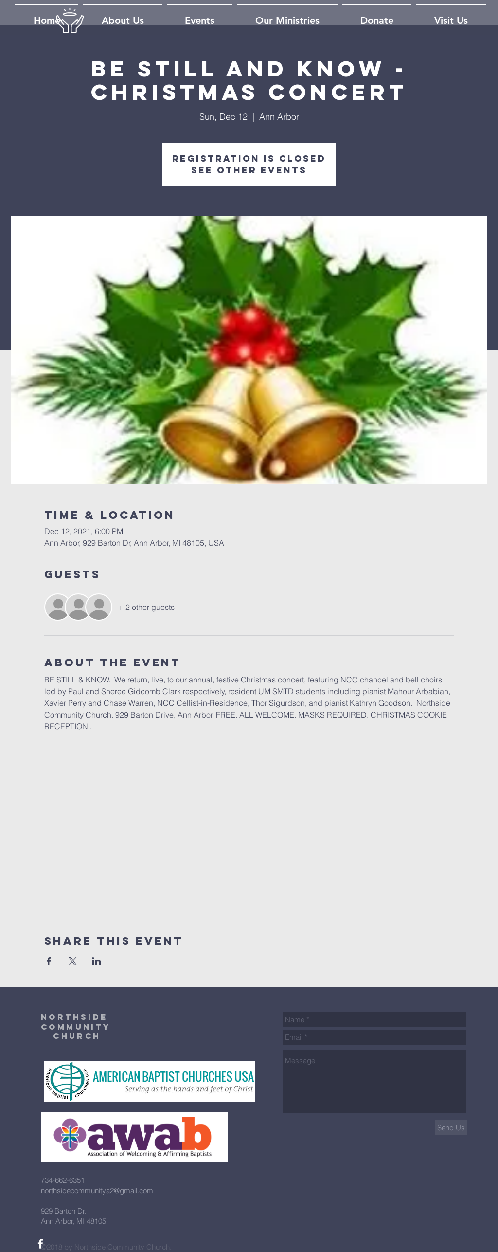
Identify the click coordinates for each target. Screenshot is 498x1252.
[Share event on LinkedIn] (96, 961)
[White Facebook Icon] (40, 1243)
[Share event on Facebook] (48, 961)
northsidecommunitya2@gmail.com (97, 1190)
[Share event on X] (72, 961)
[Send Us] (451, 1127)
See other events (249, 170)
